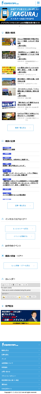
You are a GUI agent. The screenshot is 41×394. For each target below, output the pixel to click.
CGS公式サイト (7, 389)
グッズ (4, 359)
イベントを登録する (20, 236)
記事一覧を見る (20, 205)
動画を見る (5, 350)
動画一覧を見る (20, 128)
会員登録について (7, 363)
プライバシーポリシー (9, 376)
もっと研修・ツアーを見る (20, 265)
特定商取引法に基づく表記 (10, 380)
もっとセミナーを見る (20, 229)
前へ (21, 284)
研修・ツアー (30, 296)
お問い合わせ (6, 371)
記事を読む (5, 354)
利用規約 (4, 367)
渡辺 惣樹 (28, 98)
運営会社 (4, 384)
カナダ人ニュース (30, 74)
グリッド (6, 285)
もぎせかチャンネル (31, 83)
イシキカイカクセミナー (10, 296)
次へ (24, 284)
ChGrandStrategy (30, 48)
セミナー (21, 296)
